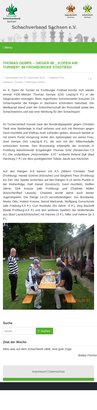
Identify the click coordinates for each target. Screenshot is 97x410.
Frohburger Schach (35, 82)
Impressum (39, 371)
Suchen (45, 331)
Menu (7, 47)
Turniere (18, 82)
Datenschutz (56, 371)
